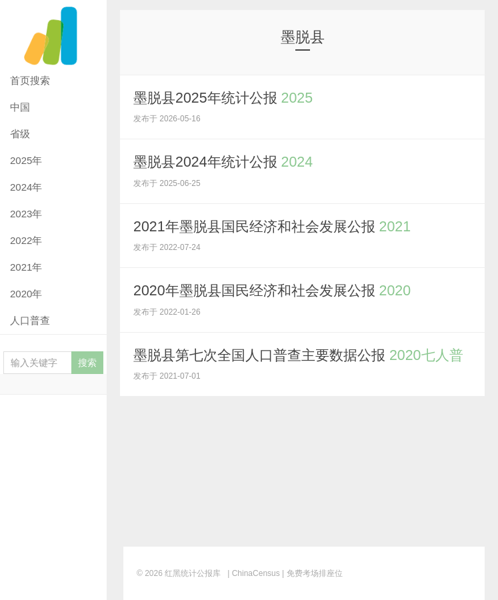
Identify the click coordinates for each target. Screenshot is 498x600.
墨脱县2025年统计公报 (226, 97)
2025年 (26, 160)
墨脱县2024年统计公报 (226, 161)
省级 (20, 133)
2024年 (26, 187)
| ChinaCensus (253, 573)
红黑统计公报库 (53, 33)
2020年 (26, 293)
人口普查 (30, 320)
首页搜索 (30, 80)
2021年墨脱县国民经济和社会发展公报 (278, 225)
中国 (20, 107)
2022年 (26, 240)
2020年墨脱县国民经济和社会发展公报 (278, 289)
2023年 (26, 213)
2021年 (26, 267)
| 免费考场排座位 (311, 573)
